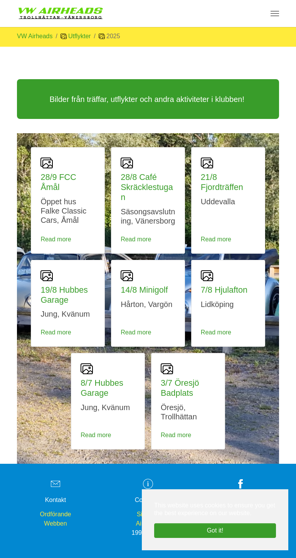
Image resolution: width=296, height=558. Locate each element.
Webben (55, 523)
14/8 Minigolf (144, 290)
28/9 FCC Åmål (58, 182)
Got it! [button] (215, 530)
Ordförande (55, 514)
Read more (55, 239)
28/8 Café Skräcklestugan (147, 187)
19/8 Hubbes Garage (63, 295)
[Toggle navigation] (275, 13)
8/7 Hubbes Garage (102, 388)
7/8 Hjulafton (224, 290)
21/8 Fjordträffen (222, 182)
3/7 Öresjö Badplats (180, 388)
